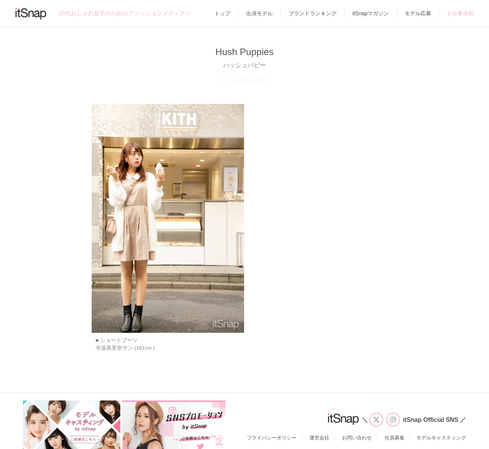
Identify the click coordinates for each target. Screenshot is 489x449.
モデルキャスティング (441, 438)
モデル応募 (418, 13)
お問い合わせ (357, 438)
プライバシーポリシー (271, 438)
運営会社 (319, 438)
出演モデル (259, 13)
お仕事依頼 (460, 13)
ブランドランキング (312, 13)
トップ (222, 13)
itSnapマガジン (370, 13)
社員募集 (395, 438)
